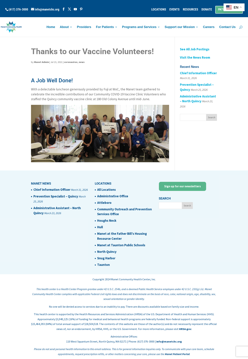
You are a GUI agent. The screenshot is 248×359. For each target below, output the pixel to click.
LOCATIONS (158, 9)
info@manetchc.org (169, 341)
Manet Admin (41, 62)
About (64, 27)
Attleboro (104, 203)
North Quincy (107, 252)
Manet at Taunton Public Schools (121, 245)
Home (51, 27)
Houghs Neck (106, 220)
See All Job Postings (194, 49)
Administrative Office (112, 196)
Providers (84, 27)
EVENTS (174, 9)
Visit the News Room (195, 57)
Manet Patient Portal (177, 354)
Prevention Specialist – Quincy (55, 196)
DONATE (206, 9)
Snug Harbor (106, 258)
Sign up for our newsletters (182, 186)
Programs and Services (139, 27)
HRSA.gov (185, 329)
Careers (209, 27)
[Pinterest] (81, 9)
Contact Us (227, 27)
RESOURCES (190, 9)
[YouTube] (75, 9)
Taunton (103, 265)
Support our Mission (180, 27)
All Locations (106, 189)
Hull (100, 227)
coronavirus (71, 62)
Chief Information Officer (198, 73)
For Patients (105, 27)
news (82, 62)
